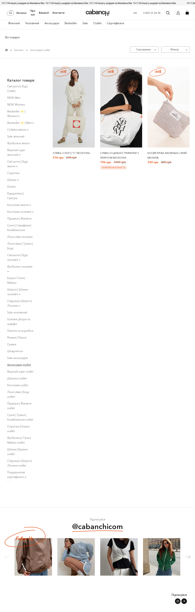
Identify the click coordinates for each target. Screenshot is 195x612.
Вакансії (44, 13)
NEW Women (16, 91)
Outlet (97, 23)
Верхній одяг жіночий (16, 139)
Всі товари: (13, 37)
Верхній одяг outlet (20, 358)
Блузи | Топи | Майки (16, 267)
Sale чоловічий (17, 299)
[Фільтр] (175, 50)
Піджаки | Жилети (19, 205)
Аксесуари (51, 23)
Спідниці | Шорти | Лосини (19, 290)
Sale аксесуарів (17, 345)
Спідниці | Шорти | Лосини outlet (19, 450)
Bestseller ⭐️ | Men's (20, 109)
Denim (11, 173)
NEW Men (13, 84)
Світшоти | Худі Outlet (17, 75)
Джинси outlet (17, 365)
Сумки (11, 331)
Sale (85, 23)
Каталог (17, 13)
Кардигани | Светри (15, 182)
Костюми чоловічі (20, 198)
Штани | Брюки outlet (17, 438)
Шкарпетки (15, 338)
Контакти (58, 13)
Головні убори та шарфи (18, 308)
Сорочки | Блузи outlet (18, 415)
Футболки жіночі (18, 130)
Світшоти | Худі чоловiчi (17, 244)
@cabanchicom (97, 528)
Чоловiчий (32, 23)
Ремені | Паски (17, 324)
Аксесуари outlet (19, 351)
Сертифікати (115, 23)
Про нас (32, 12)
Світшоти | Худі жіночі (17, 151)
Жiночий (14, 23)
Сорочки (13, 160)
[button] (188, 558)
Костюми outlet (17, 372)
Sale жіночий (15, 123)
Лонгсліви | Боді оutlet (18, 381)
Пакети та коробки (20, 317)
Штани (13, 166)
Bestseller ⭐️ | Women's (16, 100)
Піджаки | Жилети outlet (19, 393)
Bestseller (71, 23)
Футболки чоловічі (19, 255)
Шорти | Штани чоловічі (17, 279)
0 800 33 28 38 (151, 13)
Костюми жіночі (19, 192)
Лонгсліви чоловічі (19, 223)
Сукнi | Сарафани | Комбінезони (19, 214)
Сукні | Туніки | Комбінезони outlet (20, 404)
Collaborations (18, 116)
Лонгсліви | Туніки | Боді (20, 233)
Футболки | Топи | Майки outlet (19, 427)
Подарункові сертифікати (16, 461)
